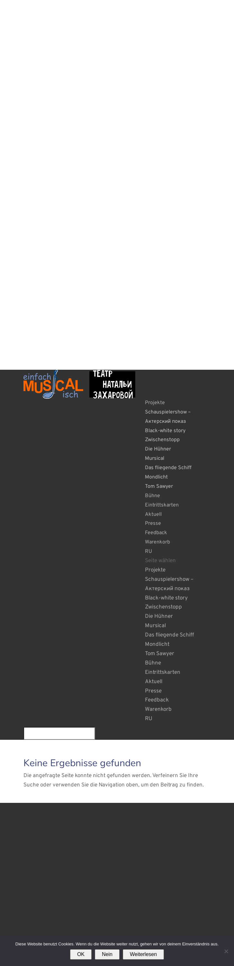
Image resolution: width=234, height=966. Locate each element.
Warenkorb (157, 542)
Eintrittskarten (162, 505)
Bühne (152, 496)
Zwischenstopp (162, 440)
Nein (107, 954)
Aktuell (153, 514)
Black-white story (165, 431)
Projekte (155, 403)
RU (148, 551)
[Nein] (226, 951)
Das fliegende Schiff (168, 468)
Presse (153, 523)
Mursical (154, 458)
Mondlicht (156, 477)
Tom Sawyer (159, 486)
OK (81, 954)
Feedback (156, 533)
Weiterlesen (143, 954)
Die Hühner (158, 449)
